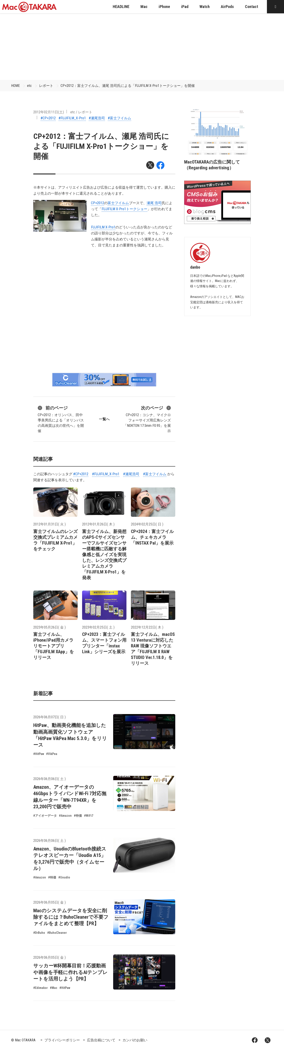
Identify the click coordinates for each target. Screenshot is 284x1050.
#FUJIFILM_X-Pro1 (72, 118)
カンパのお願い (134, 1040)
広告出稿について (101, 1040)
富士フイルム (118, 203)
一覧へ (104, 419)
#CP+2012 (48, 118)
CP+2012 (97, 203)
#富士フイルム (119, 118)
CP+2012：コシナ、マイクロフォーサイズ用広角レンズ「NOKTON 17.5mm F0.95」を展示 (147, 419)
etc (29, 86)
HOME (15, 86)
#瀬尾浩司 (97, 118)
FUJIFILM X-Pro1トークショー (124, 209)
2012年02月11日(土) (48, 112)
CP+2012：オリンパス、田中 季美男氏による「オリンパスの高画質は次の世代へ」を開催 (61, 419)
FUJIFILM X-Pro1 (103, 227)
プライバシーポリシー (62, 1040)
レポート (46, 86)
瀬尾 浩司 (154, 203)
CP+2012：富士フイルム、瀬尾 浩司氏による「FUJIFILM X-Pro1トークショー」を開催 (128, 86)
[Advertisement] (142, 47)
